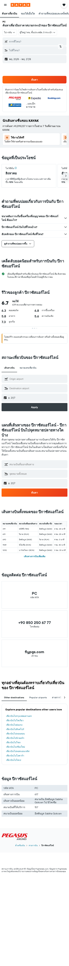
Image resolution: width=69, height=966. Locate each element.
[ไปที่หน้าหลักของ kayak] (20, 5)
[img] (15, 168)
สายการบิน (33, 845)
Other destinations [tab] (14, 697)
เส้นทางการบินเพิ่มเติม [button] (34, 556)
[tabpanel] (34, 734)
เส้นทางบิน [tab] (9, 367)
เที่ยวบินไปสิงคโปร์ (15, 729)
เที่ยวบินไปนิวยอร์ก (15, 738)
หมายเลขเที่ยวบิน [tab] (28, 367)
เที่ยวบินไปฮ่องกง (14, 724)
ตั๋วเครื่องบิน (20, 845)
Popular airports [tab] (38, 697)
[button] (5, 4)
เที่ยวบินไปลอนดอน (15, 733)
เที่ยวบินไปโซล (13, 742)
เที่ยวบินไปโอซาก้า (15, 755)
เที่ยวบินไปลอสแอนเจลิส (17, 751)
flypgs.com (34, 651)
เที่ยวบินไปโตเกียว (15, 720)
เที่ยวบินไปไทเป (13, 760)
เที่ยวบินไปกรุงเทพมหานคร (19, 716)
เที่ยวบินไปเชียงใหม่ (15, 746)
